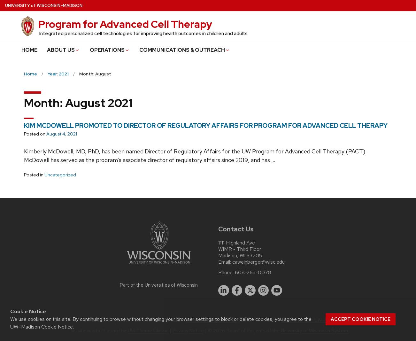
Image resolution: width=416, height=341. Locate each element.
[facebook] (237, 290)
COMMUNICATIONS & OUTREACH (184, 50)
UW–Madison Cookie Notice (41, 326)
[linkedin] (223, 290)
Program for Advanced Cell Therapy (125, 24)
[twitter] (250, 290)
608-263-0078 (253, 272)
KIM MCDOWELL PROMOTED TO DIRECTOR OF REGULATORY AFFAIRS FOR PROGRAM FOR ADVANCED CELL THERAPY (206, 125)
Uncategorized (60, 175)
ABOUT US (63, 50)
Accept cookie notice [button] (360, 319)
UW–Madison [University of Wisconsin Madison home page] (43, 5)
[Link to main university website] (159, 264)
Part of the (159, 285)
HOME (29, 50)
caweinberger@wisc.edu (258, 262)
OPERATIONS (110, 50)
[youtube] (276, 290)
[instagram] (263, 290)
